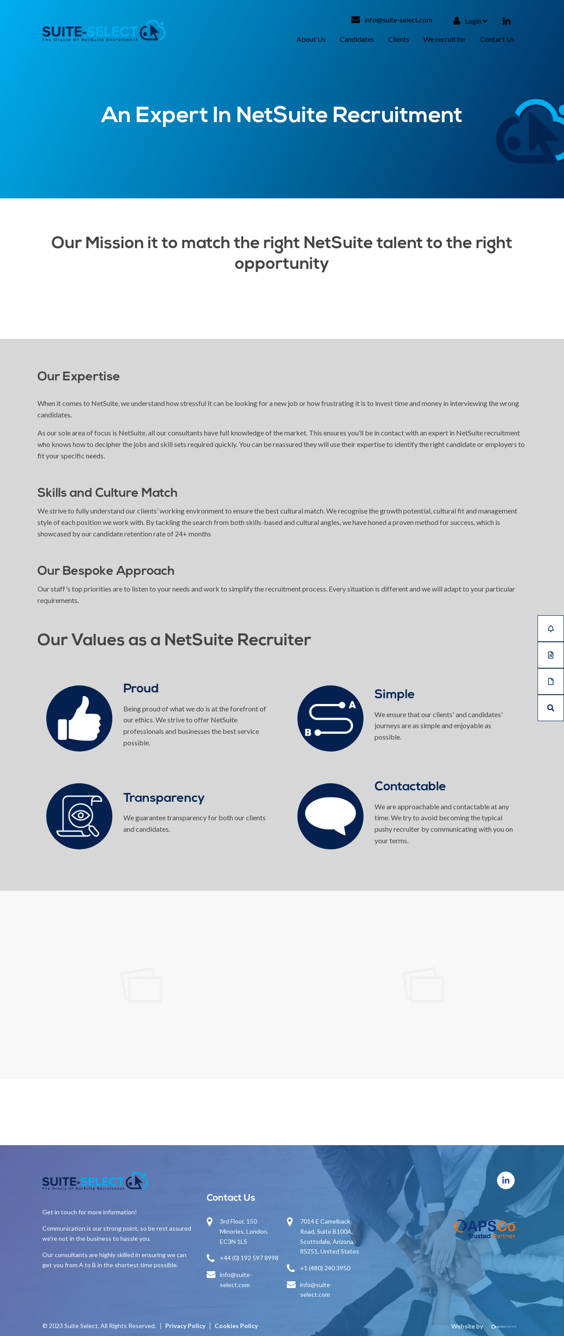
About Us (311, 39)
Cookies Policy (236, 1326)
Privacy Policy (185, 1326)
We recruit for (444, 39)
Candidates (357, 39)
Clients (398, 39)
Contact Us (497, 39)
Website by (486, 1326)
